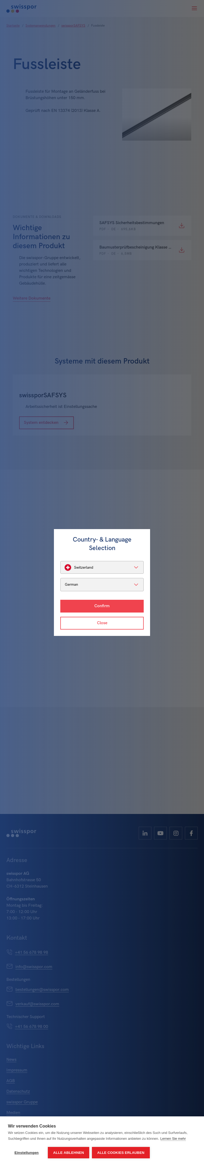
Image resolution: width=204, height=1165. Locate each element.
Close (102, 623)
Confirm (102, 606)
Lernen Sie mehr (173, 1139)
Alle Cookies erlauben (120, 1153)
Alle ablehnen (68, 1153)
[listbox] (102, 567)
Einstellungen (26, 1153)
